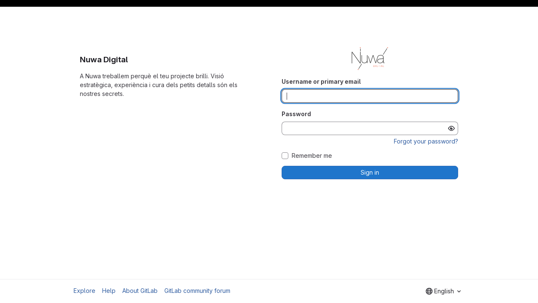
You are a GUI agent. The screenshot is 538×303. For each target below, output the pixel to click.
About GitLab (140, 290)
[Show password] (451, 128)
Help (109, 290)
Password (296, 113)
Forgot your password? (426, 141)
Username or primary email (321, 81)
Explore (84, 290)
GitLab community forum (197, 290)
